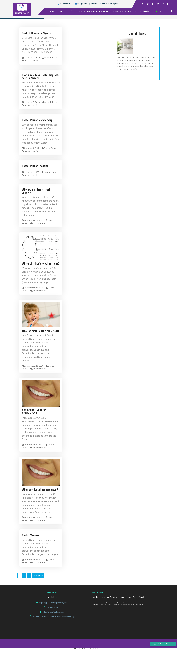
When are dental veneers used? (40, 489)
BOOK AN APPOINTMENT (97, 11)
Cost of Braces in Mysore (36, 33)
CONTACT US (76, 11)
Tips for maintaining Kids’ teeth (40, 330)
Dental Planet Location (35, 165)
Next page (38, 575)
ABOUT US (62, 11)
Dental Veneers (30, 535)
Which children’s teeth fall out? (41, 263)
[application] (125, 615)
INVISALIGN (144, 11)
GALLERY (132, 11)
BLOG (155, 11)
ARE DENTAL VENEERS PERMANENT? (34, 412)
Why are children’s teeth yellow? (36, 191)
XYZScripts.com (98, 649)
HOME (52, 11)
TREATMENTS (117, 11)
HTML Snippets (79, 649)
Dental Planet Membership (37, 120)
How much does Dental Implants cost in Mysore (40, 76)
